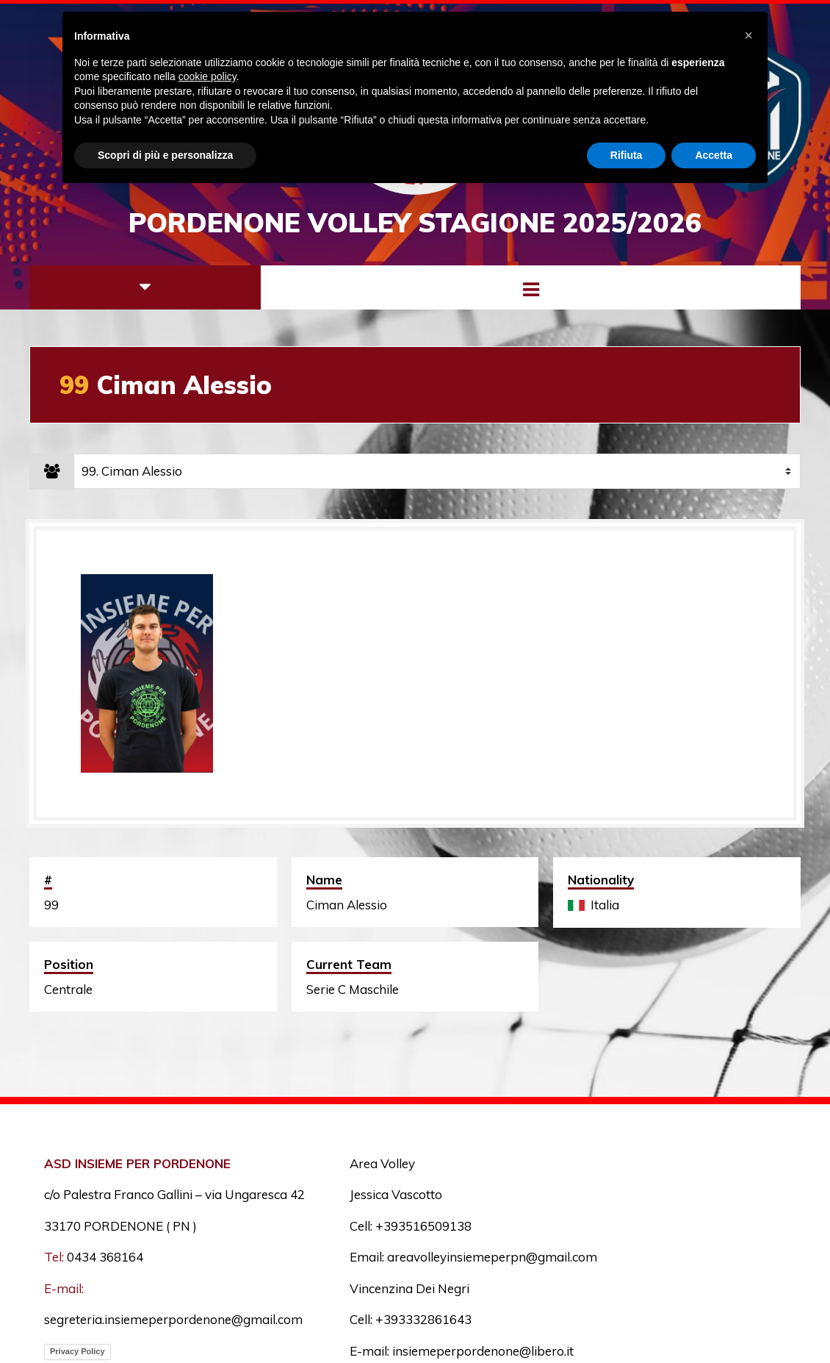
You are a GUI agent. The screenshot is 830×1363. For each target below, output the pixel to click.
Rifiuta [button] (626, 155)
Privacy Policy (77, 1351)
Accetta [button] (713, 155)
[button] (748, 35)
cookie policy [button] (207, 76)
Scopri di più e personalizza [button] (165, 155)
